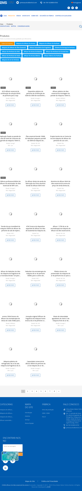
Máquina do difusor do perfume (49, 43)
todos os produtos (7, 43)
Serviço (27, 420)
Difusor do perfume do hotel (11, 56)
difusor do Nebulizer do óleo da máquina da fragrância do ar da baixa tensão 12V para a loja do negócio (10, 274)
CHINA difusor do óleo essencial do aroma (15, 485)
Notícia (13, 26)
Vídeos (18, 16)
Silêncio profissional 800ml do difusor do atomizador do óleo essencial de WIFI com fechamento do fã (10, 184)
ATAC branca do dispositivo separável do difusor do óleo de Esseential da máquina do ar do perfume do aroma (35, 229)
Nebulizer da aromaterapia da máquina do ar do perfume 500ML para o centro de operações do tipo (35, 274)
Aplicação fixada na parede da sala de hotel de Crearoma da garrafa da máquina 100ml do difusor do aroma (10, 139)
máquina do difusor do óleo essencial (14, 47)
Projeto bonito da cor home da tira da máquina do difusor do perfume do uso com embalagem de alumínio (60, 139)
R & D (44, 417)
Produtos (11, 16)
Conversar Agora (23, 26)
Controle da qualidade (63, 16)
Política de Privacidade (49, 481)
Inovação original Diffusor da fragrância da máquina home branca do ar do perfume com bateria (35, 319)
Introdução (28, 413)
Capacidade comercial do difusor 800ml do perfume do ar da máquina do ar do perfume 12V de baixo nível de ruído (35, 365)
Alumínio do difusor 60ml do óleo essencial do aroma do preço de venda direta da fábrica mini (60, 184)
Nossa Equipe (29, 423)
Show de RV (26, 16)
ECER (48, 487)
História (27, 416)
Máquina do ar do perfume (10, 60)
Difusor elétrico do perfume (53, 56)
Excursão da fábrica (47, 16)
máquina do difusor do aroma (25, 43)
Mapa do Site (30, 481)
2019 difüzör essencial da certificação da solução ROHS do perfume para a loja (10, 93)
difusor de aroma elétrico (32, 56)
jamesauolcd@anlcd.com (28, 3)
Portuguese (77, 3)
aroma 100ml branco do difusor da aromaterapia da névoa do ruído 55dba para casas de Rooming (10, 319)
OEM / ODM (46, 413)
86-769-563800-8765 (51, 2)
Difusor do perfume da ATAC (11, 52)
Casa (3, 16)
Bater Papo (10, 105)
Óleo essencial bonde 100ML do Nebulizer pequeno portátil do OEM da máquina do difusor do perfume (35, 139)
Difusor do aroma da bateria (33, 52)
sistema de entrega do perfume (65, 47)
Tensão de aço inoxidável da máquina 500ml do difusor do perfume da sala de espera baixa (10, 229)
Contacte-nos (5, 26)
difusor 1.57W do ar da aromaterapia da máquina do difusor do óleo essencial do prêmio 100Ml (61, 229)
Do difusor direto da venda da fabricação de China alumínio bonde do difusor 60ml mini (35, 183)
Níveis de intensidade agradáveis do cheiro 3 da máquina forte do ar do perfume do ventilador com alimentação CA (60, 320)
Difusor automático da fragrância (40, 47)
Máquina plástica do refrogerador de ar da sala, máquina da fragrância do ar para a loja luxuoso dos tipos (10, 364)
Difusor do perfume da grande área (57, 52)
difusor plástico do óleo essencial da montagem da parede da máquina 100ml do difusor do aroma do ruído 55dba (61, 95)
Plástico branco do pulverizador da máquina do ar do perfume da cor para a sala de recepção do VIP (60, 274)
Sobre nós (34, 16)
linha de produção (48, 410)
